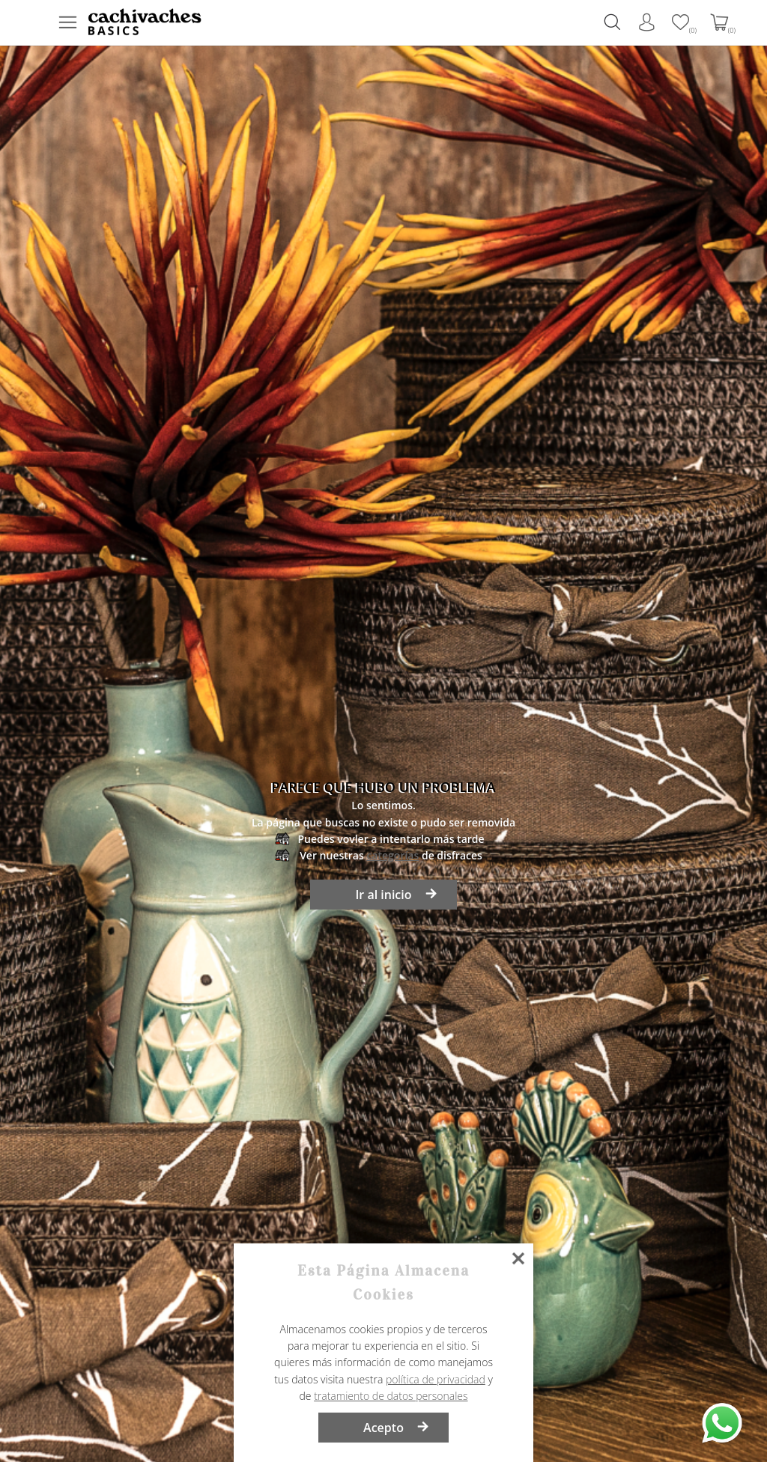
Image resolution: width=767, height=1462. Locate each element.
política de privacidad (435, 1379)
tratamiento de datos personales (390, 1396)
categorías (392, 855)
